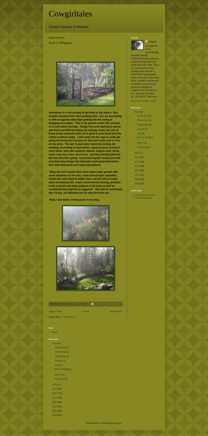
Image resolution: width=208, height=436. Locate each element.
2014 (137, 157)
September (143, 125)
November (142, 120)
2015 (137, 153)
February (142, 147)
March (140, 143)
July (139, 133)
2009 (137, 179)
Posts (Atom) (69, 317)
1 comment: (82, 304)
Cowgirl (152, 41)
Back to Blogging (60, 42)
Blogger (117, 423)
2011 (137, 170)
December (142, 116)
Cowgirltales (70, 13)
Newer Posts (55, 311)
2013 (137, 161)
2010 (137, 175)
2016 (137, 112)
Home (86, 311)
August (141, 129)
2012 (137, 166)
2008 (137, 183)
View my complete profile (143, 101)
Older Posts (116, 311)
